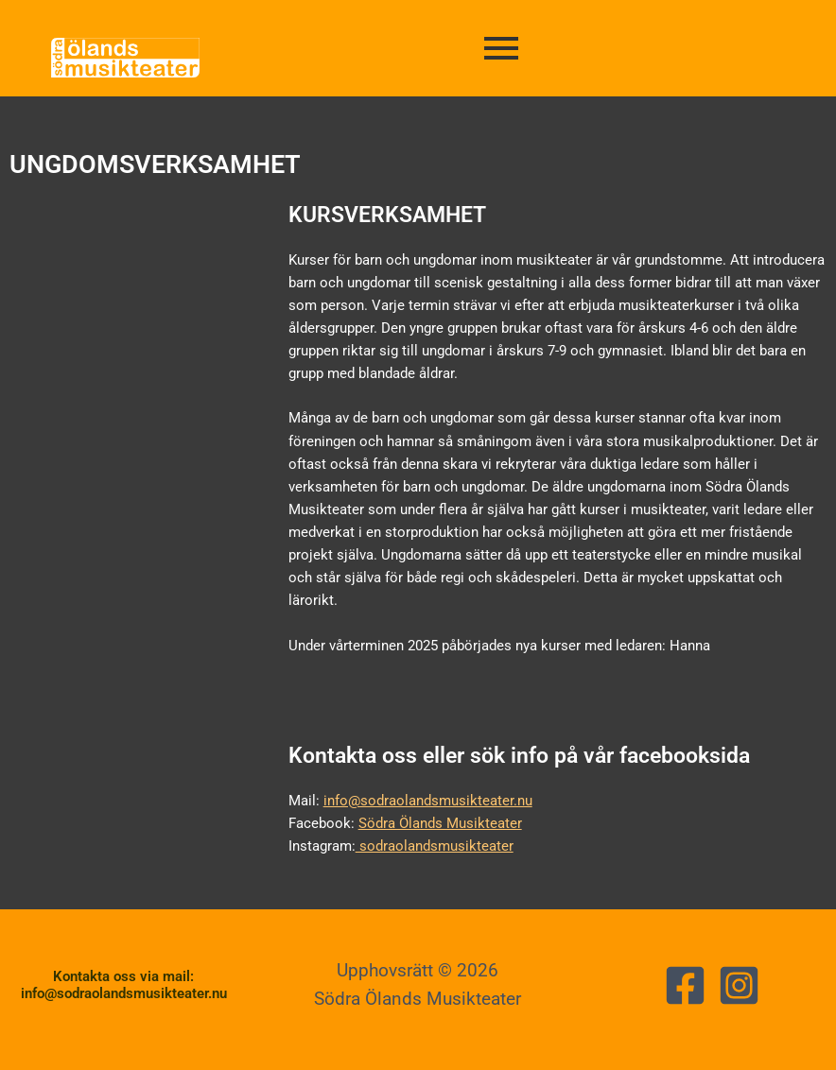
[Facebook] (685, 985)
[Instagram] (739, 985)
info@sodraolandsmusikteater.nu (427, 800)
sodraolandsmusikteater (435, 845)
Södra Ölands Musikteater (440, 823)
